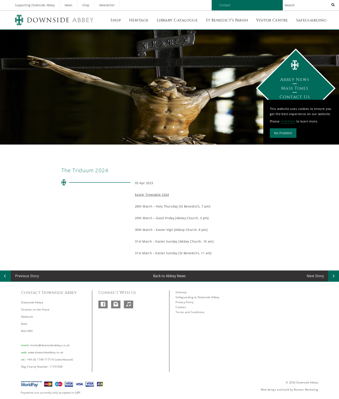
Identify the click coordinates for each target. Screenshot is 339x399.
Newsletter (107, 5)
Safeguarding (311, 20)
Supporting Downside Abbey (35, 5)
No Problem (283, 133)
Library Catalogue (177, 20)
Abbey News (294, 79)
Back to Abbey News (169, 276)
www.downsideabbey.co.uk (45, 352)
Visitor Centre (272, 20)
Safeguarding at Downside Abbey (197, 297)
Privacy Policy (184, 302)
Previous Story (27, 276)
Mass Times (294, 88)
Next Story (315, 276)
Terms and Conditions (190, 312)
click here (288, 121)
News (68, 5)
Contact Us (295, 97)
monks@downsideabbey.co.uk (49, 345)
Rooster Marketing (306, 389)
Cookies (181, 307)
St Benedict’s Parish (227, 20)
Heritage (139, 20)
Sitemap (181, 292)
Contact (224, 5)
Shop (85, 5)
